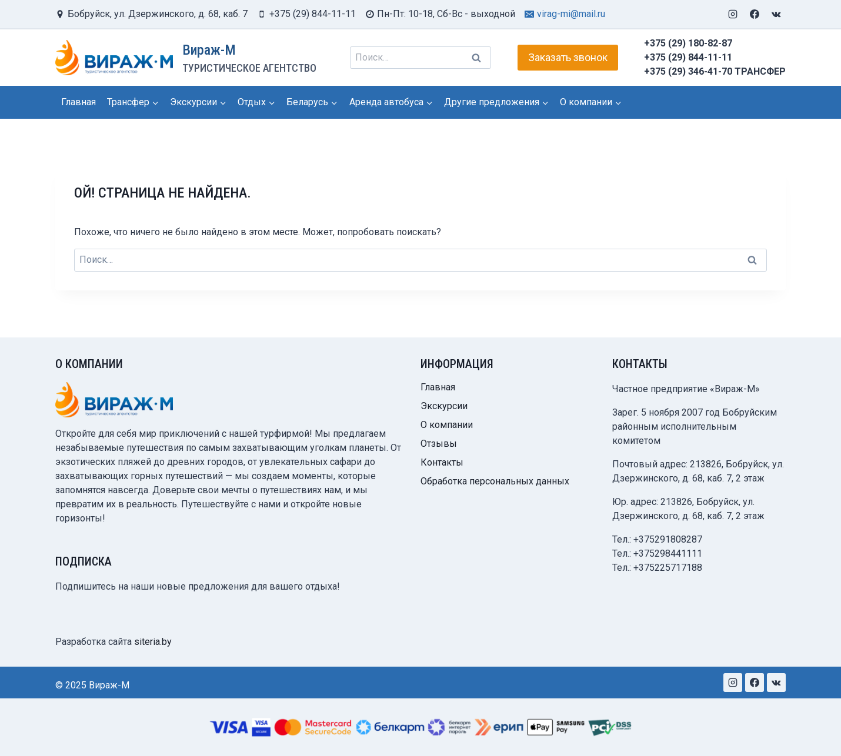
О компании (446, 424)
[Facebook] (754, 14)
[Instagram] (732, 14)
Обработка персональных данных (494, 481)
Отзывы (438, 443)
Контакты (441, 462)
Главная (78, 102)
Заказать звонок (568, 57)
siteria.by (153, 641)
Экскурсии (444, 406)
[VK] (776, 14)
